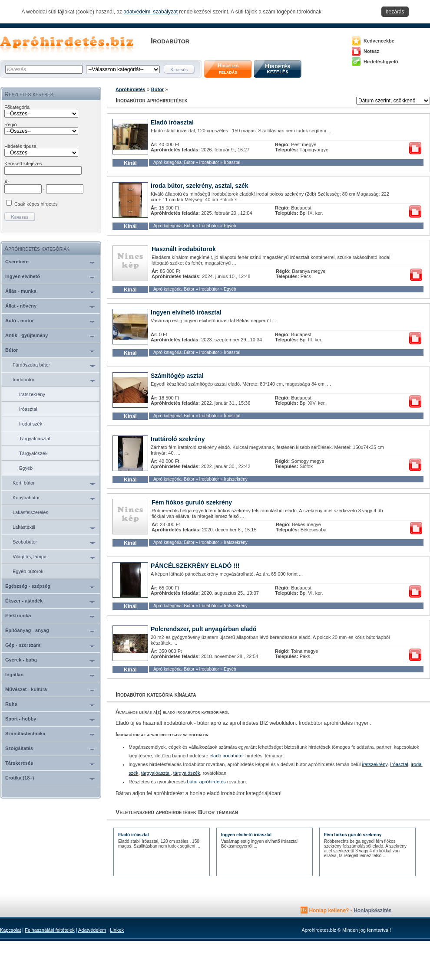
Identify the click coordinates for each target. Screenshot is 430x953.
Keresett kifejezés (23, 163)
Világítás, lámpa (29, 556)
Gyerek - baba (21, 659)
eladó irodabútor (228, 755)
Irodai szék (30, 423)
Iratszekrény (32, 394)
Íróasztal (28, 409)
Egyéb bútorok (28, 571)
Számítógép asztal (177, 375)
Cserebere (17, 261)
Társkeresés (19, 763)
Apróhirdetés (130, 89)
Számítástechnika (25, 733)
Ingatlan (14, 674)
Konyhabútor (26, 497)
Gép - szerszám (22, 645)
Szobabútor (25, 541)
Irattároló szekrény (178, 439)
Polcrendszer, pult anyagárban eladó (204, 629)
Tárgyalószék (33, 453)
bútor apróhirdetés (206, 781)
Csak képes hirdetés (36, 203)
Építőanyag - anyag (27, 630)
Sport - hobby (20, 718)
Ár (6, 181)
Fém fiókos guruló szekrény (192, 502)
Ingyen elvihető (22, 276)
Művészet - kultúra (26, 689)
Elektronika (18, 615)
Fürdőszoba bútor (31, 364)
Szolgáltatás (19, 748)
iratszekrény (374, 764)
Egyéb (26, 468)
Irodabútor (23, 379)
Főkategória (17, 107)
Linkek (117, 930)
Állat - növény (20, 305)
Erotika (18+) (19, 777)
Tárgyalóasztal (34, 438)
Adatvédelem (92, 930)
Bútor (11, 350)
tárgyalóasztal (156, 773)
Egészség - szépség (27, 586)
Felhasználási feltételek (49, 930)
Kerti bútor (24, 482)
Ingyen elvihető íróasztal (186, 312)
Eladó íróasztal (172, 122)
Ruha (11, 704)
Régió (10, 124)
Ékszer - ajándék (24, 600)
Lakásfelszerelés (30, 512)
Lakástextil (24, 527)
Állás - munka (20, 291)
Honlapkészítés (372, 910)
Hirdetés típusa (20, 146)
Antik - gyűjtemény (26, 335)
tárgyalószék (186, 773)
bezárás (395, 12)
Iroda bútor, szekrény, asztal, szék (199, 185)
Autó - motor (19, 320)
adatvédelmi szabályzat (150, 12)
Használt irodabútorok (184, 249)
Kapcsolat (10, 930)
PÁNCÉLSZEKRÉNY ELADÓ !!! (195, 565)
